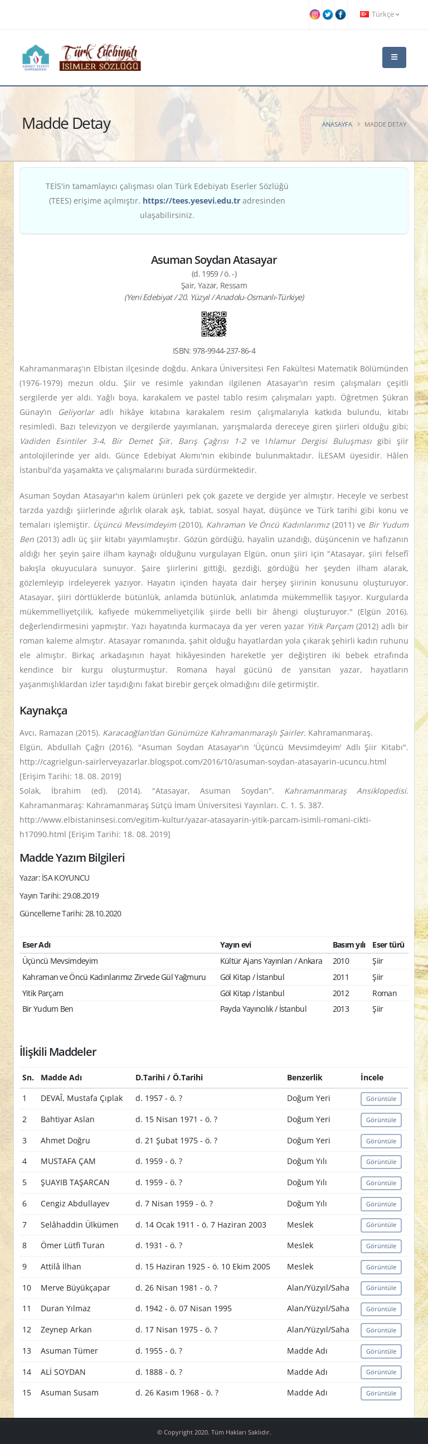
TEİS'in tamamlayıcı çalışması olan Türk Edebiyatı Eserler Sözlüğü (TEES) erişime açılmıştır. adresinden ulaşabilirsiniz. (167, 200)
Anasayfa (337, 124)
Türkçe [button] (379, 14)
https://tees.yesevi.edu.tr (191, 200)
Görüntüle (381, 1098)
